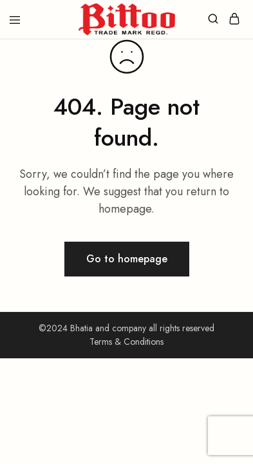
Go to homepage (126, 258)
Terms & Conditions (126, 341)
